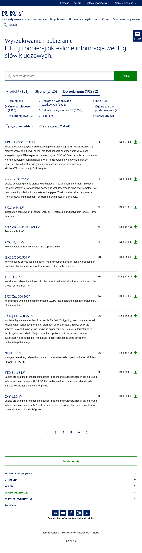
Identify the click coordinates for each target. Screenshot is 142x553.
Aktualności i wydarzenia (83, 19)
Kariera (77, 3)
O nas (105, 19)
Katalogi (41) (14, 100)
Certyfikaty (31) (103, 115)
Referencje (40, 19)
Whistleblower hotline (71, 499)
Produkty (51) (17, 91)
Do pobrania (57, 19)
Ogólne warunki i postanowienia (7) (105, 108)
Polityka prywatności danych (76, 532)
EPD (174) (46, 115)
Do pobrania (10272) (80, 91)
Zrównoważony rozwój (126, 19)
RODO (96, 532)
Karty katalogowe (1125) (18, 108)
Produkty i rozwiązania (16, 19)
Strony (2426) (46, 91)
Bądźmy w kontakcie (71, 493)
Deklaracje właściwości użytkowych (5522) (55, 102)
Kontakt (64, 3)
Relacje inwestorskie (97, 3)
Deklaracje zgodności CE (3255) (60, 110)
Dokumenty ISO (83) (19, 115)
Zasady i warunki (51, 532)
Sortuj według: (51, 126)
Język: (13, 126)
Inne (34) (99, 100)
